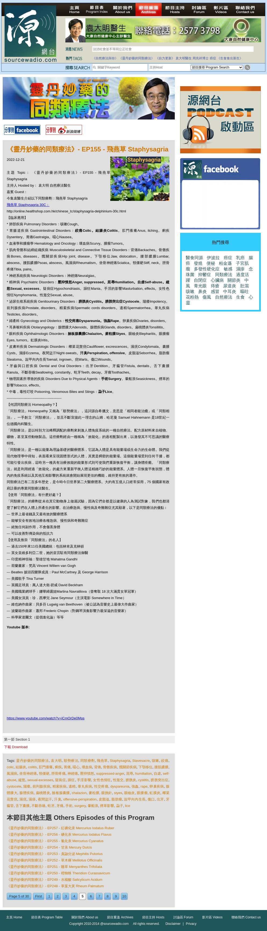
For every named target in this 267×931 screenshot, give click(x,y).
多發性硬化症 (207, 269)
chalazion (79, 793)
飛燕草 (102, 761)
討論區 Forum (183, 917)
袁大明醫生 (184, 58)
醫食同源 (194, 257)
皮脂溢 (104, 799)
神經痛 (72, 773)
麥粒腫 (94, 793)
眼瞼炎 (129, 793)
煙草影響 (107, 806)
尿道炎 (229, 286)
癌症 (213, 58)
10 (124, 896)
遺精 (72, 786)
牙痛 (59, 806)
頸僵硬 (44, 773)
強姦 (135, 786)
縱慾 (21, 780)
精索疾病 (59, 786)
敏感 (228, 269)
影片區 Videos (212, 917)
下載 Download (15, 747)
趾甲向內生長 (135, 799)
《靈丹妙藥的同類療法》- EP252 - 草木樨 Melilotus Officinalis (54, 860)
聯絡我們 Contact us (246, 917)
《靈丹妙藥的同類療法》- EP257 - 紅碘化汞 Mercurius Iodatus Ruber (60, 828)
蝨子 (119, 806)
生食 (240, 297)
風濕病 (12, 773)
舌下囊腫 (23, 806)
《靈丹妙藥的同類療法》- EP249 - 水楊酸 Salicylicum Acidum (54, 880)
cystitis (143, 780)
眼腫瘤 (142, 793)
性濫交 (118, 780)
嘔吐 (244, 291)
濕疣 (23, 799)
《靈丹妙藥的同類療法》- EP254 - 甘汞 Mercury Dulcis (49, 847)
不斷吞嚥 (38, 806)
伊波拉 (213, 257)
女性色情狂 (102, 780)
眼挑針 (106, 793)
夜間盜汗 (45, 799)
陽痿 (27, 786)
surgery (80, 806)
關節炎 (233, 280)
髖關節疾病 (128, 767)
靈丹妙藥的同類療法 (32, 761)
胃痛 (67, 767)
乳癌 (240, 257)
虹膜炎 (154, 793)
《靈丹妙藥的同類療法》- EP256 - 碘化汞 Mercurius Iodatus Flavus (59, 834)
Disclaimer (172, 924)
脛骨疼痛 (58, 773)
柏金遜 (225, 263)
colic (10, 767)
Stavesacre (141, 761)
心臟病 (217, 280)
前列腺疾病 (41, 786)
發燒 (198, 263)
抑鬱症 (204, 274)
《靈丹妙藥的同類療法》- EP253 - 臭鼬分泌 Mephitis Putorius (55, 854)
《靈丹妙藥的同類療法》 (136, 58)
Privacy (191, 924)
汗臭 (57, 799)
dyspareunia (119, 786)
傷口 (151, 799)
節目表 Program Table (47, 917)
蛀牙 (51, 806)
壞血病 (87, 767)
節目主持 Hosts (153, 917)
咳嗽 (155, 761)
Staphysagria (120, 761)
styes (118, 793)
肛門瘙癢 (46, 767)
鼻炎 (202, 291)
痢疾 (58, 767)
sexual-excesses (40, 780)
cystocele (14, 786)
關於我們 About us (85, 917)
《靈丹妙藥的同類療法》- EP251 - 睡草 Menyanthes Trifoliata (54, 867)
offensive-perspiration (80, 799)
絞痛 (164, 761)
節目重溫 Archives (120, 917)
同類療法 (223, 274)
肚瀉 (244, 286)
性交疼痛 (101, 786)
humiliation (143, 773)
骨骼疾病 (110, 767)
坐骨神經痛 (28, 773)
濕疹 (32, 799)
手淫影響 (84, 780)
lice (127, 806)
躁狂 (71, 780)
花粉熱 (192, 297)
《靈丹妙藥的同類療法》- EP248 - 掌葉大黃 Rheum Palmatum (55, 886)
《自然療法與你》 (105, 58)
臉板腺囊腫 (61, 793)
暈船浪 (93, 806)
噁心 (76, 767)
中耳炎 (229, 291)
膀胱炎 (131, 780)
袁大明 (56, 761)
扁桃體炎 (43, 793)
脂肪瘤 (116, 799)
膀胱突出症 (159, 780)
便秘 (211, 263)
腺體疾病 (26, 793)
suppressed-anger (110, 773)
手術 (68, 806)
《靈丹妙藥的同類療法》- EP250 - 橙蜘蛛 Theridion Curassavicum (58, 873)
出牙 (160, 799)
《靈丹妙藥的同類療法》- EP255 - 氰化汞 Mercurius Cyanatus (55, 841)
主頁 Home (14, 917)
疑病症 (60, 780)
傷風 (206, 297)
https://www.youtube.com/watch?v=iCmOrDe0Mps (45, 718)
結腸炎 (21, 767)
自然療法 (223, 297)
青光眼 (200, 286)
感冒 (215, 291)
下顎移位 (145, 767)
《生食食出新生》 (230, 58)
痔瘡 (215, 286)
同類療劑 (87, 761)
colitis (32, 767)
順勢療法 (71, 761)
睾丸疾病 (85, 786)
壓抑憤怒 (87, 773)
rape (144, 786)
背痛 (97, 767)
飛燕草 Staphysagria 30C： (28, 205)
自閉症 (200, 280)
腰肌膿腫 (161, 767)
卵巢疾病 (156, 786)
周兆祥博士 (201, 58)
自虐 (157, 773)
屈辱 (129, 773)
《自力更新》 (165, 58)
